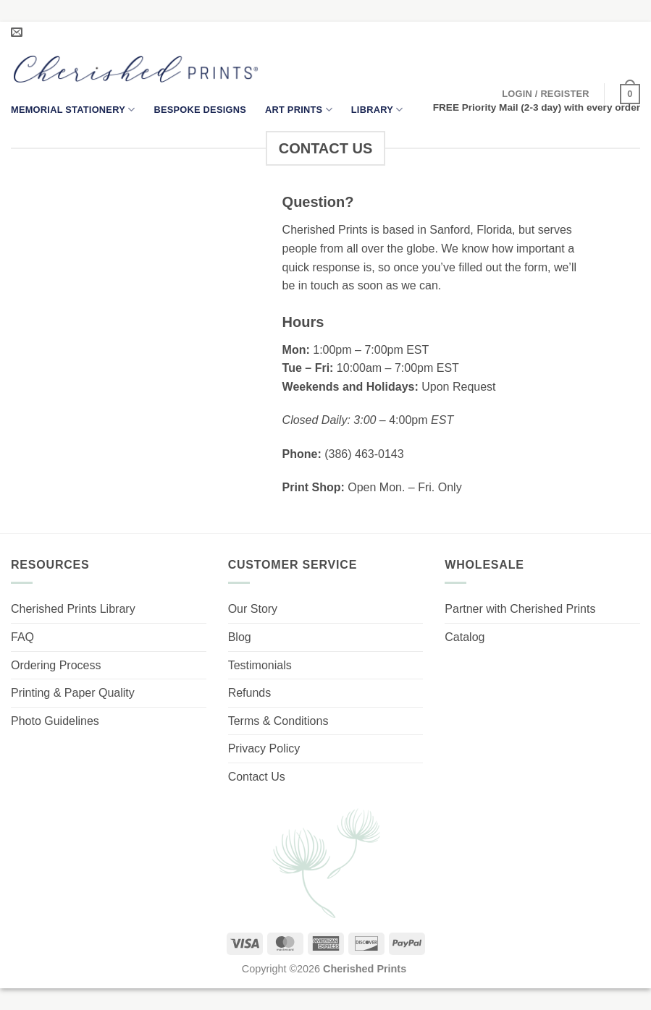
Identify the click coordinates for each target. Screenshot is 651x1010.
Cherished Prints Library (73, 609)
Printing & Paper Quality (73, 693)
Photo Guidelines (55, 721)
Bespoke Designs (200, 109)
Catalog (464, 637)
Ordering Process (56, 665)
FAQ (22, 637)
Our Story (252, 609)
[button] (545, 94)
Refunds (250, 693)
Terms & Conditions (278, 721)
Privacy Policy (264, 748)
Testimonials (260, 665)
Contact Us (256, 777)
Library (377, 109)
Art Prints (298, 109)
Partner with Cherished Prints (520, 609)
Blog (239, 637)
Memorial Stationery (73, 109)
